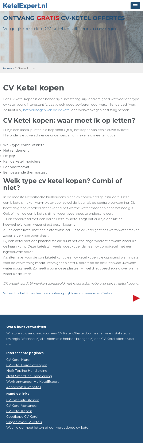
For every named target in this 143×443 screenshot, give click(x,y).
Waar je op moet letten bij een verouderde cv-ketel (47, 427)
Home (7, 68)
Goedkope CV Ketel (22, 417)
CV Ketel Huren (18, 360)
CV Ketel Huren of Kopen (26, 365)
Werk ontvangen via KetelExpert (32, 382)
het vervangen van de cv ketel (46, 110)
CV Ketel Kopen (19, 411)
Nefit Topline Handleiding (26, 371)
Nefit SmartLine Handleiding (29, 376)
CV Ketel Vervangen (22, 406)
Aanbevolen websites (23, 387)
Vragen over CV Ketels (24, 422)
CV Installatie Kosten (22, 400)
